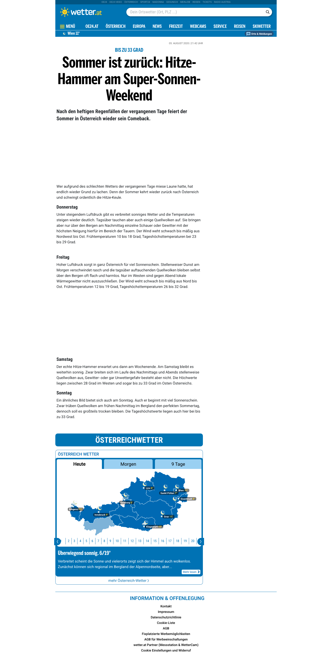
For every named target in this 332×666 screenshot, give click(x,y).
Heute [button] (79, 464)
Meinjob (185, 2)
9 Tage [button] (178, 464)
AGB (166, 628)
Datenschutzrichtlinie (166, 617)
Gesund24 (172, 2)
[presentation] (57, 541)
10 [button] (117, 541)
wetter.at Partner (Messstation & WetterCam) (166, 645)
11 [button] (124, 541)
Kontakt (166, 606)
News (157, 27)
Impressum (166, 612)
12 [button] (131, 541)
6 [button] (92, 541)
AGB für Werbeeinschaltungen (166, 639)
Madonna (158, 2)
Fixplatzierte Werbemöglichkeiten (166, 634)
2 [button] (68, 541)
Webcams (198, 27)
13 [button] (139, 541)
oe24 (104, 2)
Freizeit (176, 27)
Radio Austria (222, 2)
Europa (139, 27)
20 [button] (192, 541)
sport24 (145, 2)
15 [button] (154, 541)
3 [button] (74, 541)
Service (220, 27)
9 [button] (110, 541)
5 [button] (86, 541)
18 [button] (177, 541)
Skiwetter (262, 27)
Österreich (131, 2)
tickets (207, 2)
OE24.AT (92, 27)
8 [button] (104, 541)
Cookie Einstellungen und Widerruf (166, 650)
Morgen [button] (128, 464)
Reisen (196, 2)
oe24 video (115, 2)
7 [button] (98, 541)
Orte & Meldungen (259, 33)
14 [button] (147, 541)
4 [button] (80, 541)
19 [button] (185, 541)
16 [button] (162, 541)
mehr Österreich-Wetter (129, 580)
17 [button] (169, 541)
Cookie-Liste (166, 623)
